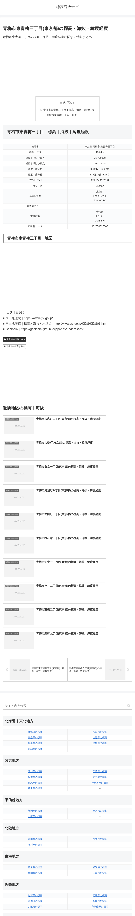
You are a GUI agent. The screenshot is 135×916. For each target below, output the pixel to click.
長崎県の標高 (35, 859)
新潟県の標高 (35, 667)
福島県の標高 (100, 600)
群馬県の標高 (35, 639)
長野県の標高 (100, 667)
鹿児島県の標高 (99, 859)
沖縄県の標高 (100, 864)
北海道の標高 (35, 588)
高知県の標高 (100, 825)
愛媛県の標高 (100, 819)
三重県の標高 (100, 729)
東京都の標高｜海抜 (14, 340)
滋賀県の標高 (35, 752)
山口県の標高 (100, 791)
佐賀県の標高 (35, 853)
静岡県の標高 (35, 729)
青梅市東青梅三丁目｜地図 (61, 115)
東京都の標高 (100, 633)
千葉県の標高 (100, 628)
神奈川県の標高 (99, 639)
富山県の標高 (35, 695)
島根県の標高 (35, 791)
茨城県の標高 (35, 628)
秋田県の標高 (100, 588)
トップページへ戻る (34, 905)
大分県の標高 (100, 848)
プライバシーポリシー (100, 905)
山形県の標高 (100, 594)
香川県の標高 (35, 825)
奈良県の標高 (100, 757)
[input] (67, 562)
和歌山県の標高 (99, 763)
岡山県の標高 (35, 797)
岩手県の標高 (35, 600)
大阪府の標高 (35, 763)
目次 (63, 102)
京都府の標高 (35, 757)
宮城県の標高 (35, 605)
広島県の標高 (100, 786)
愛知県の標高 (100, 724)
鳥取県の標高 (35, 786)
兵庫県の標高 (100, 752)
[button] (129, 562)
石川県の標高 (35, 701)
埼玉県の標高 (35, 645)
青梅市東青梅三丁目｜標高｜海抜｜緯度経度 (69, 110)
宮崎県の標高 (100, 853)
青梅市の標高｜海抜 (14, 347)
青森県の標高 (35, 594)
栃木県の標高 (35, 633)
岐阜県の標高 (35, 724)
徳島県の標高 (35, 819)
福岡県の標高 (35, 848)
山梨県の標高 (35, 673)
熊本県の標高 (35, 864)
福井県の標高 (100, 695)
